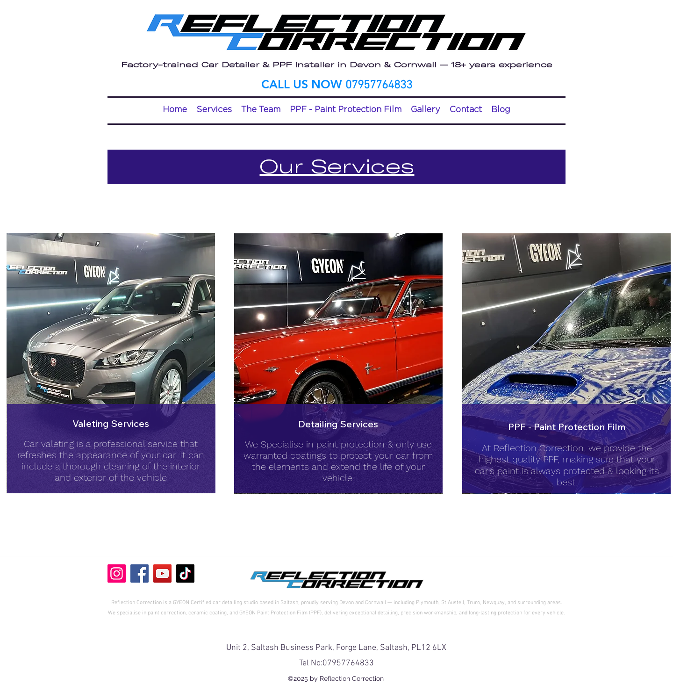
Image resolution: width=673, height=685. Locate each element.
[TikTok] (185, 573)
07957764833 (348, 663)
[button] (214, 109)
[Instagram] (116, 573)
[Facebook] (139, 573)
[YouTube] (162, 573)
